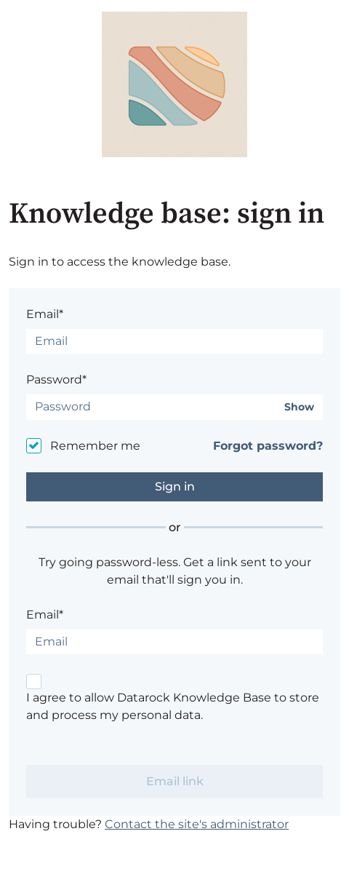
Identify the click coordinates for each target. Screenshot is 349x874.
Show (299, 407)
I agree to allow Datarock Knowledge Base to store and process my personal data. (172, 706)
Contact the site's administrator (197, 824)
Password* (56, 379)
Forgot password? (268, 446)
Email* (44, 314)
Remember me (95, 446)
